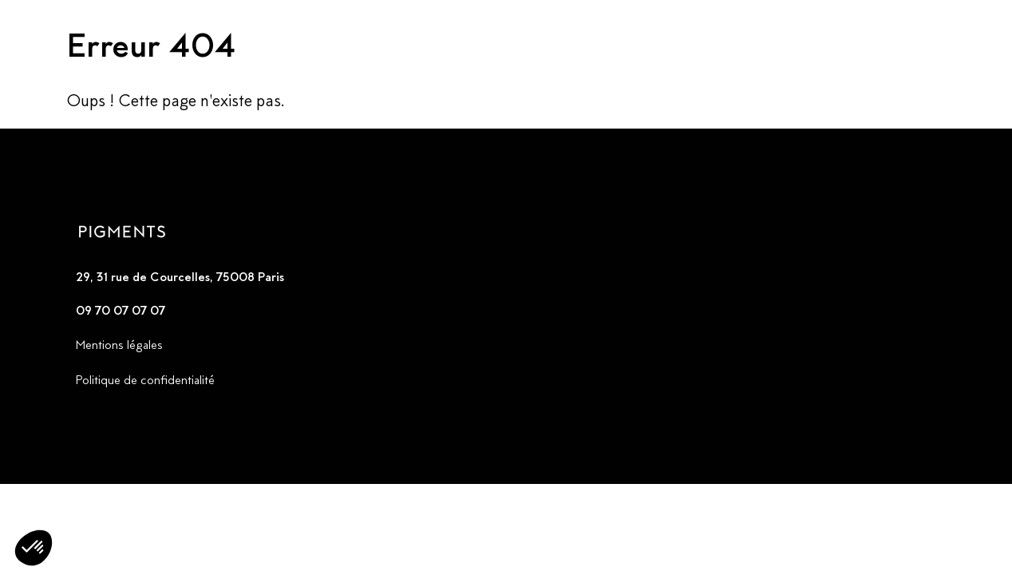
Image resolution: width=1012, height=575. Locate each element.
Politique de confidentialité (145, 379)
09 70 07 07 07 (120, 310)
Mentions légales (119, 344)
